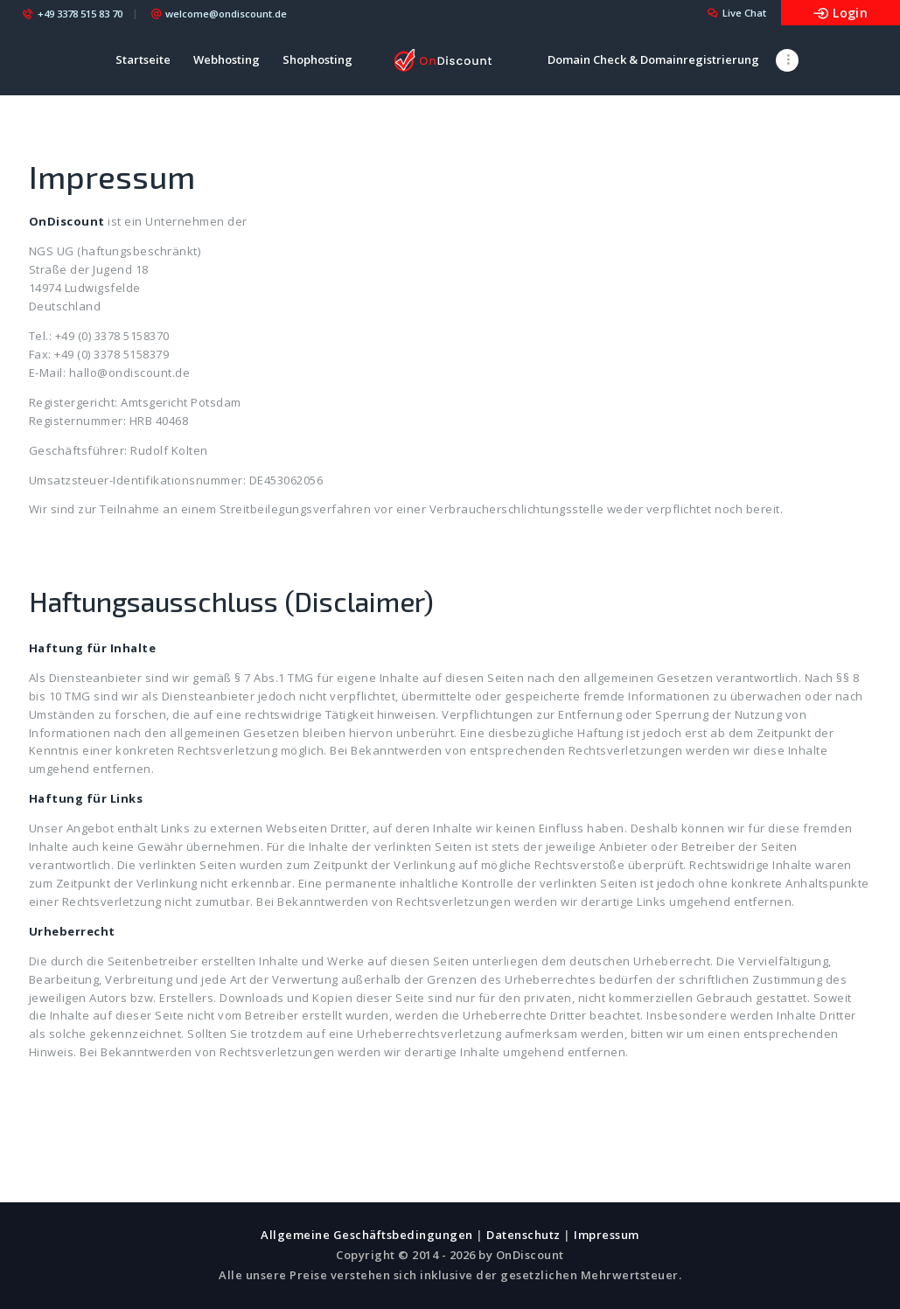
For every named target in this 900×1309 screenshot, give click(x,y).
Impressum (606, 1235)
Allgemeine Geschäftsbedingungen (367, 1235)
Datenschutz (523, 1235)
